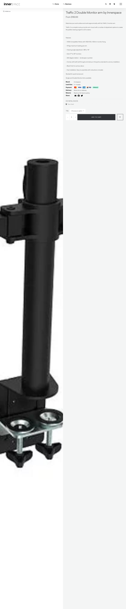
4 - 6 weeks (77, 84)
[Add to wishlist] (120, 117)
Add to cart (96, 117)
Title (67, 111)
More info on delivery (80, 90)
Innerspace (77, 82)
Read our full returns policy (82, 93)
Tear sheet (70, 104)
